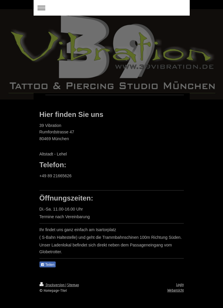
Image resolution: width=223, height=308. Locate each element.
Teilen (47, 265)
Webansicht (175, 290)
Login (180, 284)
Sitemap (73, 285)
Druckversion (52, 285)
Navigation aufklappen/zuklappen (111, 7)
